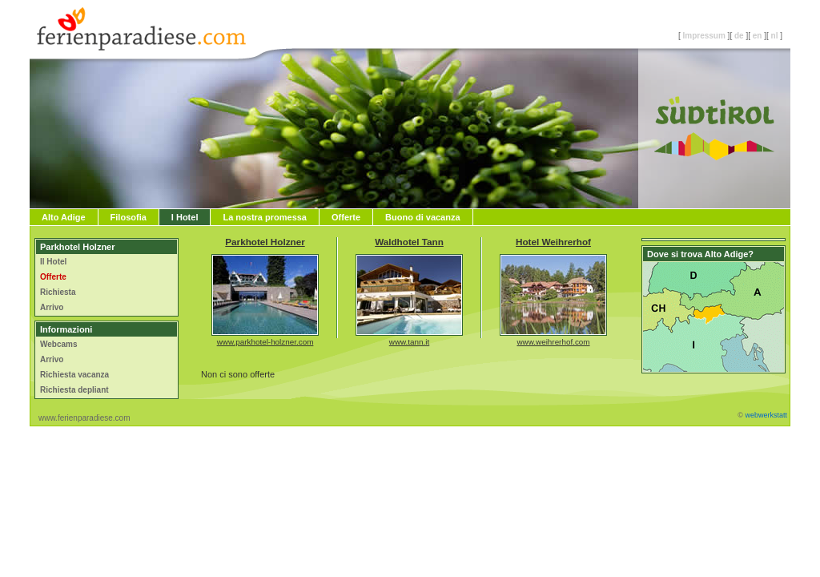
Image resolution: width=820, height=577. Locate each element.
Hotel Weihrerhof (553, 241)
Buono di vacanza (422, 217)
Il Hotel (53, 261)
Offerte (346, 217)
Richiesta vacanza (74, 374)
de (739, 35)
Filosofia (129, 217)
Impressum (703, 35)
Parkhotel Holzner (264, 241)
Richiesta (57, 292)
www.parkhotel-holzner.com (265, 341)
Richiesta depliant (74, 389)
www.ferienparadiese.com (84, 418)
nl (774, 35)
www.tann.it (409, 341)
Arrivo (51, 307)
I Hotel (185, 217)
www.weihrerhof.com (553, 341)
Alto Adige (64, 217)
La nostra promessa (265, 217)
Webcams (59, 344)
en (757, 35)
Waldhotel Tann (409, 241)
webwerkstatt (766, 415)
